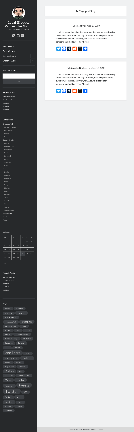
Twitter (5, 220)
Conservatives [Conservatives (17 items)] (10, 317)
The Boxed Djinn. (9, 100)
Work (6, 166)
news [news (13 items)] (7, 348)
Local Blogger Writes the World (19, 25)
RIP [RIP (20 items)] (20, 371)
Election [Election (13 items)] (8, 330)
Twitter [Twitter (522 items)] (11, 391)
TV (5, 204)
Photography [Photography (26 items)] (11, 358)
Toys (6, 198)
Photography (8, 130)
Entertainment (9, 51)
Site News (7, 162)
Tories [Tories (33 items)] (8, 380)
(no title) (6, 103)
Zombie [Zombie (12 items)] (19, 406)
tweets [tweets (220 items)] (24, 385)
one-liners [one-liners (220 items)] (12, 353)
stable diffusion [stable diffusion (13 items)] (24, 375)
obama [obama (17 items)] (17, 348)
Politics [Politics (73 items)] (27, 358)
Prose (6, 137)
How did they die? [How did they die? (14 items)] (22, 334)
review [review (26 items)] (22, 366)
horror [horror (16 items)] (7, 334)
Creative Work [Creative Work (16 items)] (10, 322)
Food (6, 182)
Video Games (9, 210)
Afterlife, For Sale (9, 97)
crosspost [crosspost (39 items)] (27, 321)
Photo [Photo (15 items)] (28, 353)
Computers (8, 178)
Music (6, 191)
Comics (7, 175)
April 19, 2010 (93, 25)
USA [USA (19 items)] (25, 392)
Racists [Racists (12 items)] (7, 362)
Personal (7, 156)
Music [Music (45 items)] (21, 343)
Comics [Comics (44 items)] (21, 313)
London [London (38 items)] (27, 338)
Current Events (9, 56)
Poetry (6, 134)
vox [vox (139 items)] (19, 397)
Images (6, 185)
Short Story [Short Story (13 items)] (9, 375)
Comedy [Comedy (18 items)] (8, 313)
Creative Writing (10, 127)
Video (6, 207)
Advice (6, 143)
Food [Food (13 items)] (18, 330)
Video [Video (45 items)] (8, 397)
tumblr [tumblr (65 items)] (20, 379)
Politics (6, 159)
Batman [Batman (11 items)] (8, 308)
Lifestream (8, 150)
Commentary (9, 146)
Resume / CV (8, 46)
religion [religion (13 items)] (18, 362)
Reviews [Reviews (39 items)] (9, 371)
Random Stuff (7, 214)
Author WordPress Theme (78, 430)
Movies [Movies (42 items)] (9, 343)
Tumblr (6, 201)
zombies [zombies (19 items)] (8, 410)
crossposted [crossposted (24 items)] (10, 326)
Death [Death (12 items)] (24, 326)
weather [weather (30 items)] (9, 402)
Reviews (7, 194)
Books (6, 172)
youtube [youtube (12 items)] (8, 406)
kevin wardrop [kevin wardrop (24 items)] (11, 339)
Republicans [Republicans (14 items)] (9, 367)
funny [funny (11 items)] (28, 330)
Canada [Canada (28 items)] (19, 308)
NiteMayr (83, 68)
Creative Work (9, 60)
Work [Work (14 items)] (20, 402)
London (7, 153)
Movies (7, 188)
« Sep (4, 263)
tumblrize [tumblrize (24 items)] (9, 386)
